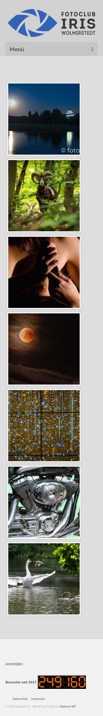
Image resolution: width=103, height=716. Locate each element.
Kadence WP (68, 706)
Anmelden (14, 664)
